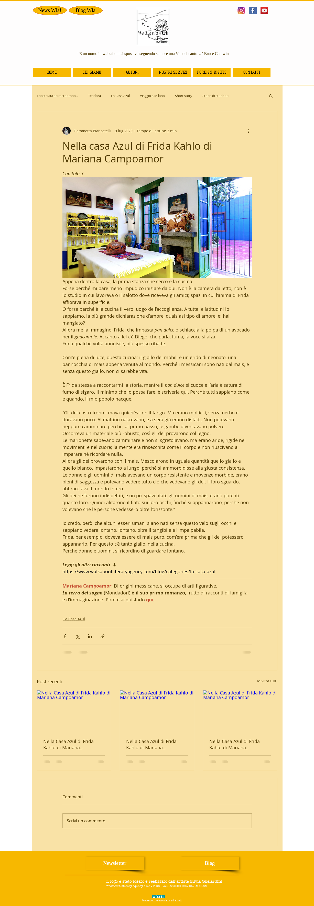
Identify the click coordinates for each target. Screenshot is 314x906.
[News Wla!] (50, 10)
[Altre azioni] (249, 131)
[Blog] (209, 863)
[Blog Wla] (86, 10)
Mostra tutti (267, 680)
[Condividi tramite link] (102, 636)
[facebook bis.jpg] (253, 10)
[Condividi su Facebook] (64, 636)
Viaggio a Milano (152, 96)
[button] (270, 96)
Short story (183, 96)
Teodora (94, 96)
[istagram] (241, 10)
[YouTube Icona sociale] (264, 10)
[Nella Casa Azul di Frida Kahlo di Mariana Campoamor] (74, 711)
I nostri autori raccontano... (57, 96)
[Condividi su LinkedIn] (90, 636)
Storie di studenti (215, 96)
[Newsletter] (114, 863)
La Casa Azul (120, 96)
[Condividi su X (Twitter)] (77, 636)
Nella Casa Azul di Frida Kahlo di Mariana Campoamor (68, 744)
